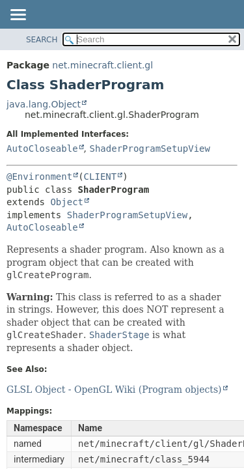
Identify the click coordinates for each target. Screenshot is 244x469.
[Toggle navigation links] (18, 16)
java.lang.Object (44, 104)
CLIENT (100, 176)
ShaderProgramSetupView (149, 148)
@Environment (39, 176)
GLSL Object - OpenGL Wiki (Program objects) (114, 389)
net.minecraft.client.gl (102, 65)
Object (66, 202)
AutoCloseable (42, 148)
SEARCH (42, 39)
